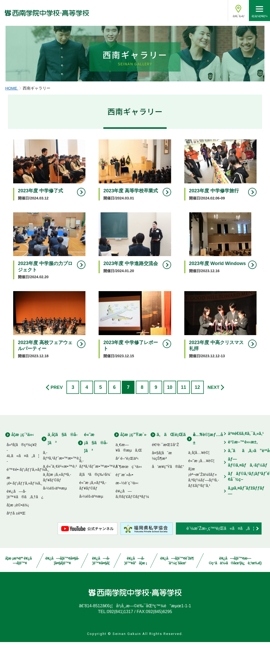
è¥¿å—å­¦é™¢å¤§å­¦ (101, 569)
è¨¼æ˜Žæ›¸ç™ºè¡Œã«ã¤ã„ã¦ (220, 537)
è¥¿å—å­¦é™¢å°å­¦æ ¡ (135, 569)
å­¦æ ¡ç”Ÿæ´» (133, 443)
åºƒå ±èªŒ (16, 522)
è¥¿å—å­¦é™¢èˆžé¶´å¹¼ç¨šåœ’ (177, 569)
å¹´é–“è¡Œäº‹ (126, 467)
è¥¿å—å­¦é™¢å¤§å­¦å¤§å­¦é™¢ (62, 569)
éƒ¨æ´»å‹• (124, 483)
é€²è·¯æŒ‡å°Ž (165, 453)
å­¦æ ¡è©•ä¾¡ (18, 513)
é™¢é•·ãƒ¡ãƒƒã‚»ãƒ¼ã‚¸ (28, 478)
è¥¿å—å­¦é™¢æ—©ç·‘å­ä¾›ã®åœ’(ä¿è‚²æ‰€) (235, 569)
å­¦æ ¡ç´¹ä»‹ (22, 443)
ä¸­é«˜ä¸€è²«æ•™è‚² (60, 475)
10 (169, 396)
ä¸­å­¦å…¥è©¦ (199, 461)
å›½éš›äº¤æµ (56, 497)
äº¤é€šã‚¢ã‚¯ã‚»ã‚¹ (246, 442)
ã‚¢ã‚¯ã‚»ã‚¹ (238, 16)
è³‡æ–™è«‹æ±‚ (243, 451)
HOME (11, 97)
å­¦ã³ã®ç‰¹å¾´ (95, 483)
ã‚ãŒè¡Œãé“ (179, 443)
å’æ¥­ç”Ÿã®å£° (168, 475)
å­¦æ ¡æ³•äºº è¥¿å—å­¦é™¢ (20, 569)
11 (183, 396)
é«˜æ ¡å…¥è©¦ (201, 469)
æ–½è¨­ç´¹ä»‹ (126, 491)
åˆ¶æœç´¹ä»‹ (128, 475)
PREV (57, 396)
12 (197, 396)
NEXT (213, 396)
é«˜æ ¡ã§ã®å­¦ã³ (96, 451)
